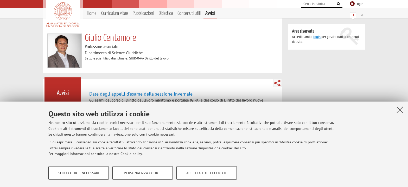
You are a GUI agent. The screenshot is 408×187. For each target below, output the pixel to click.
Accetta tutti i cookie (206, 173)
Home (92, 13)
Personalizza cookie (143, 173)
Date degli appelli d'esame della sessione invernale (141, 94)
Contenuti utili (189, 13)
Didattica (166, 13)
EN (361, 15)
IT (353, 15)
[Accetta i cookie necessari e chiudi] (400, 109)
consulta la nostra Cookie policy (116, 153)
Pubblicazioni (143, 13)
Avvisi (210, 13)
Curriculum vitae (114, 13)
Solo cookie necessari (78, 173)
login (317, 37)
